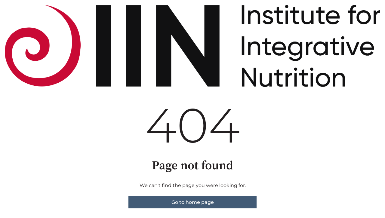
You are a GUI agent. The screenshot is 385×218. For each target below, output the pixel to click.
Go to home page (192, 202)
